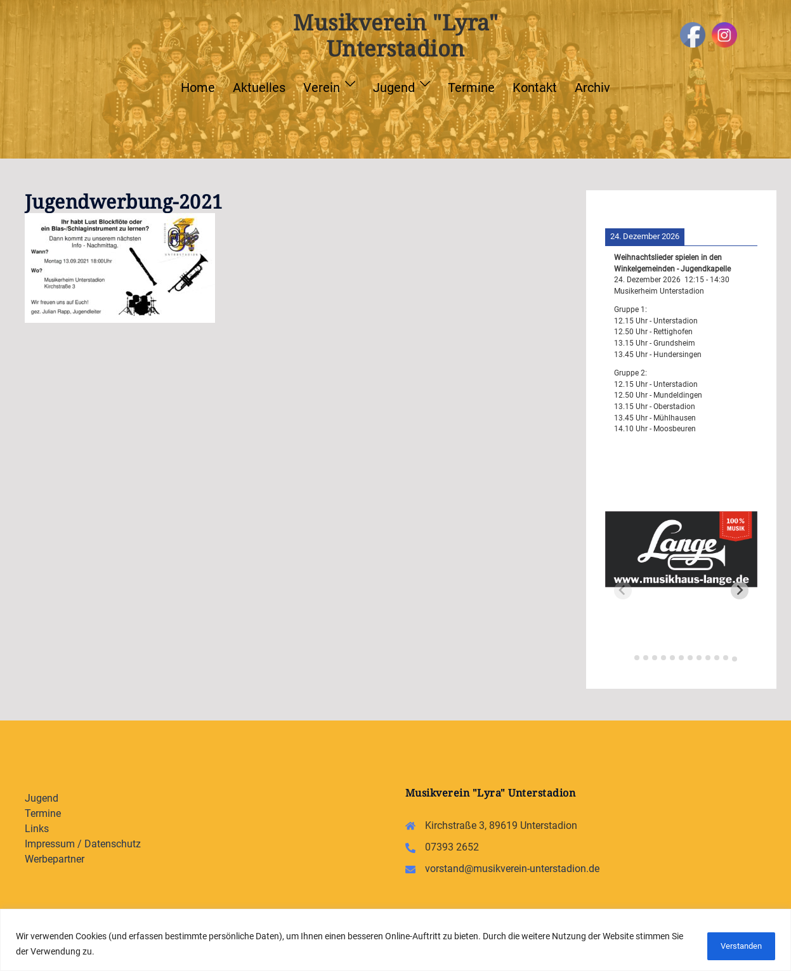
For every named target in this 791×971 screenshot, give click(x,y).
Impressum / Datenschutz (83, 844)
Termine (471, 87)
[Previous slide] (623, 590)
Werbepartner (54, 859)
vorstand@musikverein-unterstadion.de (512, 869)
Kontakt (535, 87)
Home (198, 87)
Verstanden (734, 945)
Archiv (592, 87)
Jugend (394, 87)
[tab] (627, 656)
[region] (395, 941)
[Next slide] (740, 590)
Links (37, 829)
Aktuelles (259, 87)
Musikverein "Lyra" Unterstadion (395, 35)
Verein (321, 87)
